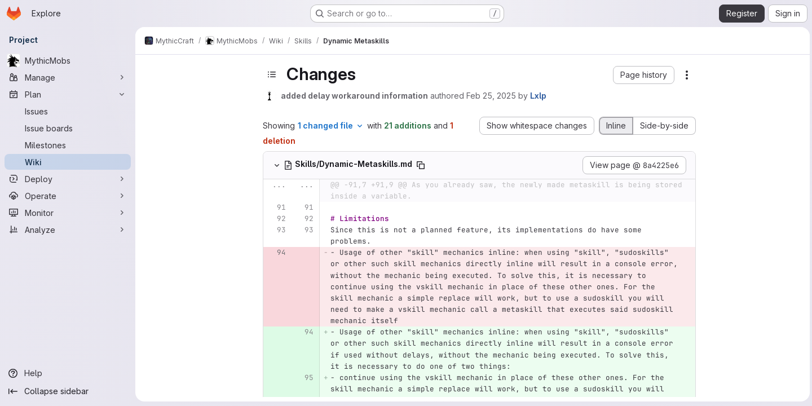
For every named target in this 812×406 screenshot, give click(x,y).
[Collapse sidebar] (68, 391)
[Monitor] (68, 212)
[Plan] (68, 94)
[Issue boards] (68, 128)
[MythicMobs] (68, 60)
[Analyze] (68, 229)
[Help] (68, 373)
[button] (643, 75)
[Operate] (68, 196)
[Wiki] (68, 162)
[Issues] (68, 111)
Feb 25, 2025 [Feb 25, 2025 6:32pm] (490, 95)
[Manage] (68, 77)
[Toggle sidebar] (271, 74)
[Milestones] (68, 145)
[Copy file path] (420, 165)
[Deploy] (68, 179)
